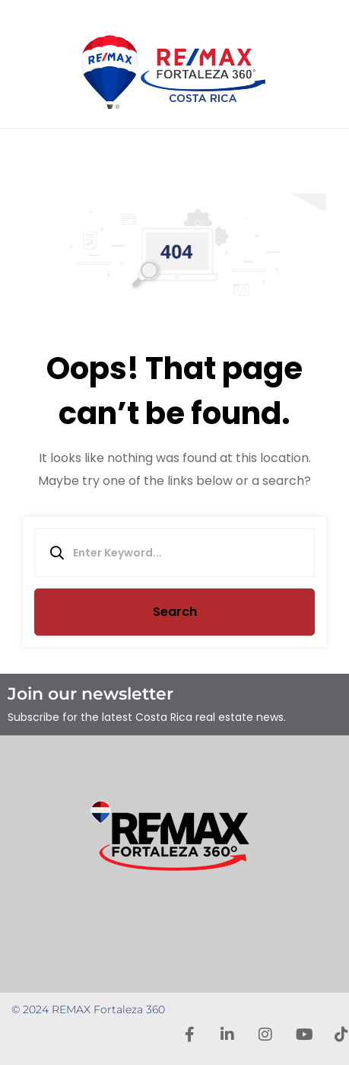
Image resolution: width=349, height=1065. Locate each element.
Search (175, 611)
